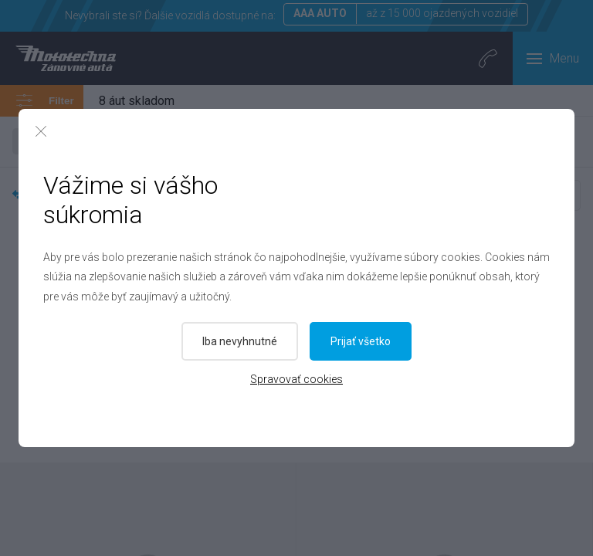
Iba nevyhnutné (239, 341)
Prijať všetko (361, 341)
